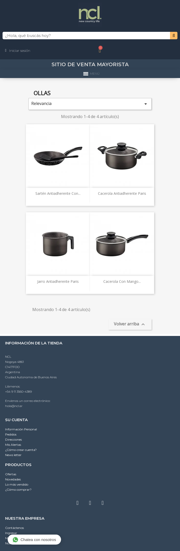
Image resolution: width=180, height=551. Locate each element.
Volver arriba (130, 324)
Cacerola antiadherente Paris (122, 193)
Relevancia (90, 104)
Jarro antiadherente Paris (58, 281)
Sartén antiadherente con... (58, 193)
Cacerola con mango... (122, 281)
